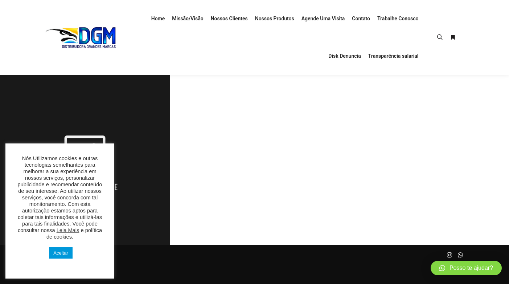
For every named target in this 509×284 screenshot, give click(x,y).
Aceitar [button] (60, 253)
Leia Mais (68, 230)
